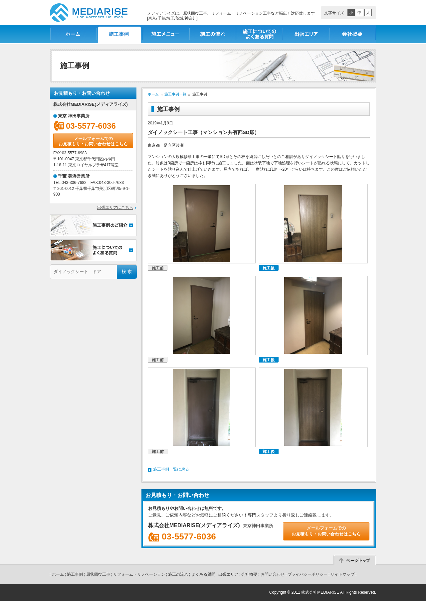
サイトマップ (342, 574)
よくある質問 (203, 574)
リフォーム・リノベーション (139, 574)
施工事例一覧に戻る (171, 469)
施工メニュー (166, 34)
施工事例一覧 (120, 34)
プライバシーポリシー (307, 574)
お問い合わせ (273, 574)
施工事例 (75, 574)
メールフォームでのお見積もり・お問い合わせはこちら (93, 141)
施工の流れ (213, 34)
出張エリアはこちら (115, 207)
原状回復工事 (98, 574)
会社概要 (352, 34)
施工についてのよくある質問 (259, 34)
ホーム (73, 34)
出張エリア (306, 34)
